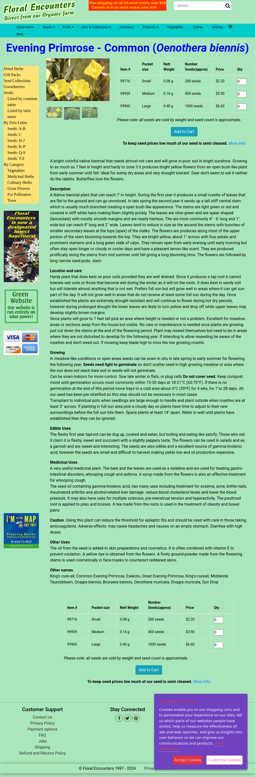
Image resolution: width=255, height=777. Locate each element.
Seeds (49, 27)
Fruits (68, 27)
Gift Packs (12, 75)
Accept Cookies (188, 760)
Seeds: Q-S (16, 152)
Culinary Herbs (19, 182)
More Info (237, 143)
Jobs (42, 741)
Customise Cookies (224, 760)
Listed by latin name (18, 114)
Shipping (42, 747)
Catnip (198, 27)
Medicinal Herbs (20, 176)
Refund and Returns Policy (42, 753)
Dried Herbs (25, 27)
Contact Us (42, 717)
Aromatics (127, 27)
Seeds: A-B (16, 128)
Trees (11, 200)
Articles (217, 27)
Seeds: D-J (16, 140)
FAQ (42, 735)
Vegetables (175, 27)
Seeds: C (14, 134)
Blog (20, 34)
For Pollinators (19, 194)
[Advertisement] (21, 431)
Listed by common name (22, 102)
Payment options (43, 729)
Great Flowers (18, 188)
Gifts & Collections (96, 27)
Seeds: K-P (16, 146)
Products (150, 27)
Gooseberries (14, 87)
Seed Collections (17, 81)
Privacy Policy (42, 723)
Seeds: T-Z (16, 158)
